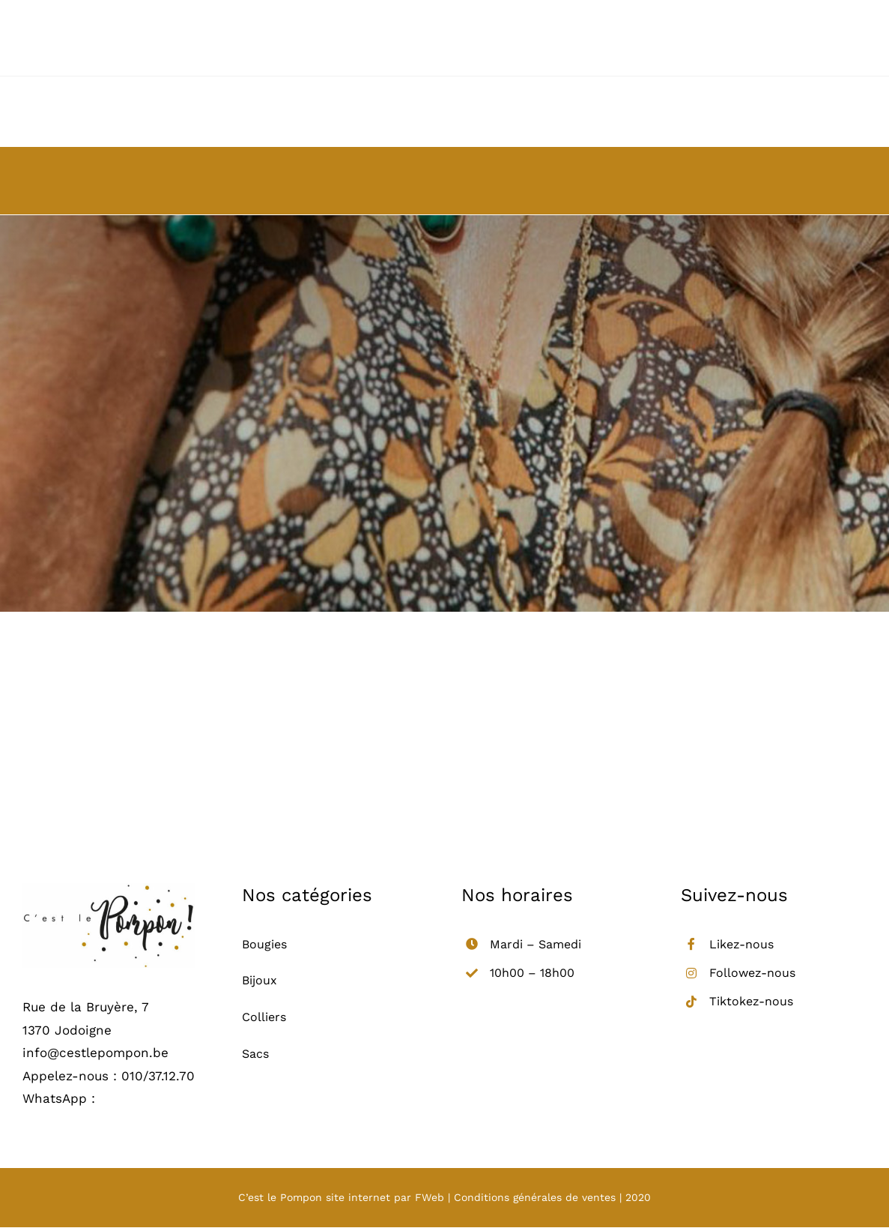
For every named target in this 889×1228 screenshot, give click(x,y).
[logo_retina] (108, 889)
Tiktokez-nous (751, 1001)
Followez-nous (752, 973)
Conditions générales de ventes (535, 1197)
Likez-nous (741, 944)
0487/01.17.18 (138, 1098)
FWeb (429, 1197)
